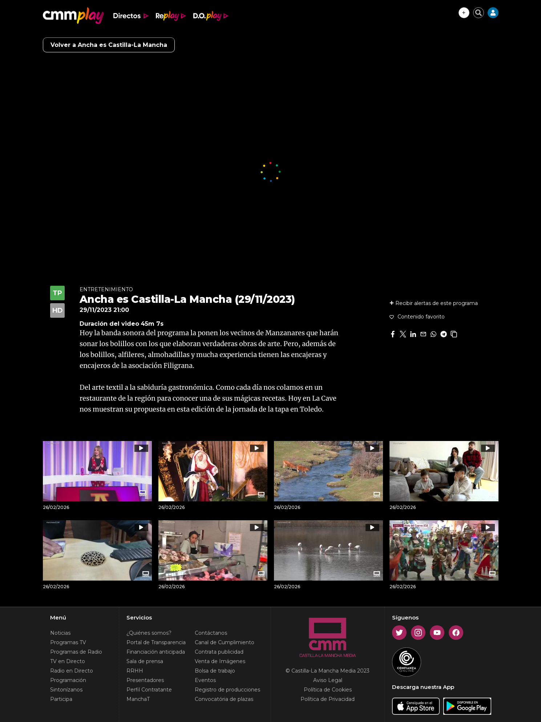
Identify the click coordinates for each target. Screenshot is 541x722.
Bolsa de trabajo (215, 670)
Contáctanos (211, 633)
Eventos (205, 680)
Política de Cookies (328, 689)
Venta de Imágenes (220, 661)
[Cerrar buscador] (478, 12)
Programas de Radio (76, 652)
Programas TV (68, 642)
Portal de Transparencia (156, 642)
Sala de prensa (144, 661)
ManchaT (138, 699)
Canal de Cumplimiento (224, 642)
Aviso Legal (327, 680)
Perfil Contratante (149, 689)
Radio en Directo (71, 670)
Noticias (60, 633)
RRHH (134, 670)
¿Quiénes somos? (148, 633)
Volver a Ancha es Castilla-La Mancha (109, 44)
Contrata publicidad (219, 652)
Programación (68, 680)
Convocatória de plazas (224, 699)
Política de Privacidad (327, 699)
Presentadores (145, 680)
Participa (61, 699)
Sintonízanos (66, 689)
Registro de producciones (227, 689)
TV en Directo (67, 661)
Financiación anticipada (155, 652)
